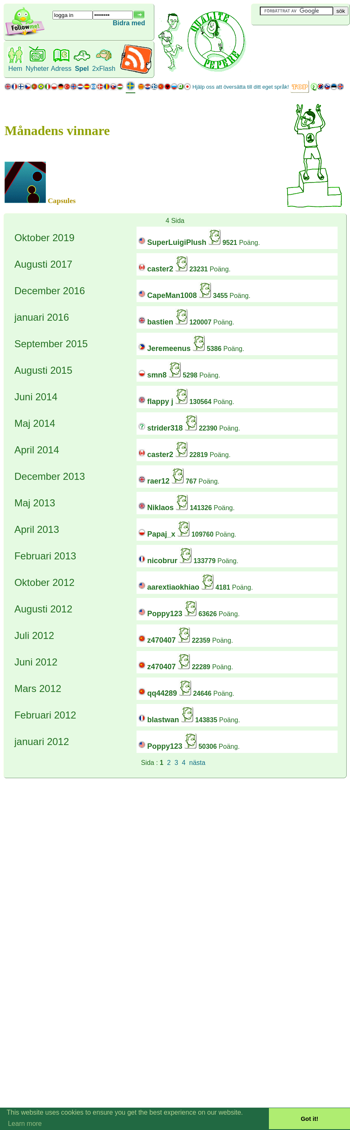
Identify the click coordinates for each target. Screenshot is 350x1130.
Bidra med (129, 23)
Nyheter (37, 68)
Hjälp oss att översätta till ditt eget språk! (240, 87)
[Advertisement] (300, 39)
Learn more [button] (25, 1123)
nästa (197, 762)
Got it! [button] (309, 1118)
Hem (15, 68)
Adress (61, 68)
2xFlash (103, 68)
